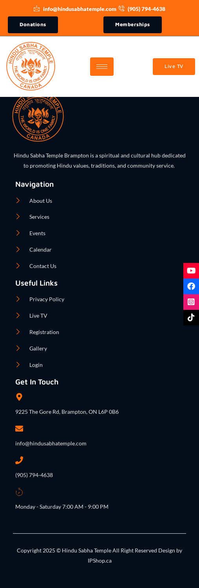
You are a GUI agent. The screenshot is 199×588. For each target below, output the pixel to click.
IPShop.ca (100, 560)
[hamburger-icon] (102, 66)
